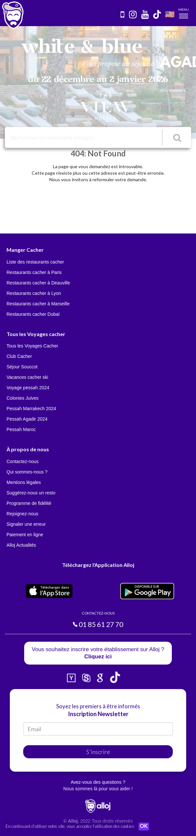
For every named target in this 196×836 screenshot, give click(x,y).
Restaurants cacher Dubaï (33, 314)
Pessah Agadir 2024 (27, 419)
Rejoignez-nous (22, 513)
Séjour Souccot (22, 366)
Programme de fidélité (29, 503)
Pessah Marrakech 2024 (31, 408)
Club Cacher (19, 356)
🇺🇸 (170, 14)
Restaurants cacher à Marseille (38, 303)
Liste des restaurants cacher (35, 262)
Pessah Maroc (21, 429)
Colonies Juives (23, 398)
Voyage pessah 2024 (28, 387)
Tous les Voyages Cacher (32, 345)
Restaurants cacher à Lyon (34, 293)
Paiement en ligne (25, 534)
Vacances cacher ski (27, 377)
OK (144, 826)
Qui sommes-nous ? (27, 471)
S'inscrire (98, 751)
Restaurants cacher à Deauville (38, 282)
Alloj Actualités (21, 545)
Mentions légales (24, 482)
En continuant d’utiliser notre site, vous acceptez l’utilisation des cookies (70, 826)
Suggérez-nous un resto (31, 492)
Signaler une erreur (26, 524)
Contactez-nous (23, 461)
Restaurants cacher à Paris (34, 272)
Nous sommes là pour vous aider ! (98, 788)
